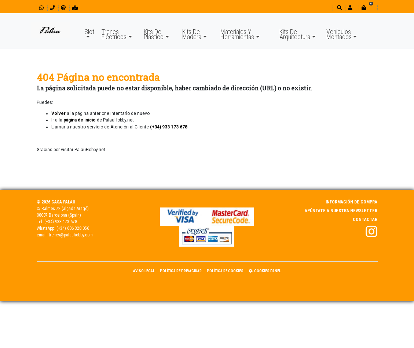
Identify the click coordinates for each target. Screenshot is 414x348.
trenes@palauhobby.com (71, 234)
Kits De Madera (191, 34)
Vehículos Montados (339, 34)
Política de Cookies (225, 271)
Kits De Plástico (154, 34)
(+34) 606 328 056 (72, 228)
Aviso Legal (144, 271)
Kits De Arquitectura (294, 34)
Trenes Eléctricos (114, 34)
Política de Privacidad (181, 271)
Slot (89, 31)
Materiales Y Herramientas (237, 34)
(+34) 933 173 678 (60, 221)
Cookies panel (265, 271)
